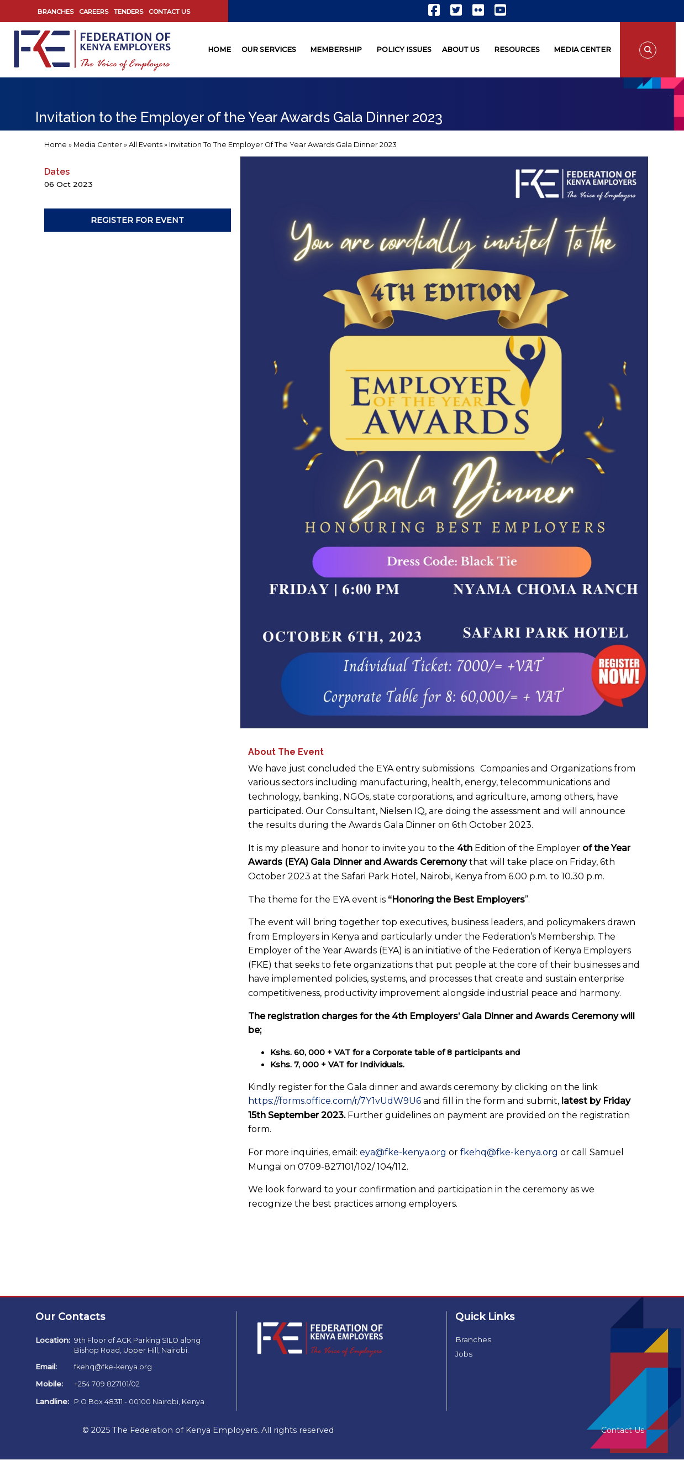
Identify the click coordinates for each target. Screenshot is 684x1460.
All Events (145, 144)
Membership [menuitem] (336, 49)
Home (55, 144)
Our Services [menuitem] (268, 49)
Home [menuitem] (219, 49)
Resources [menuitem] (517, 49)
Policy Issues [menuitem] (404, 49)
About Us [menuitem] (461, 49)
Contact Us (169, 11)
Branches (55, 11)
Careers (93, 11)
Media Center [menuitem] (582, 49)
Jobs (463, 1353)
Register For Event (137, 220)
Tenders (128, 11)
